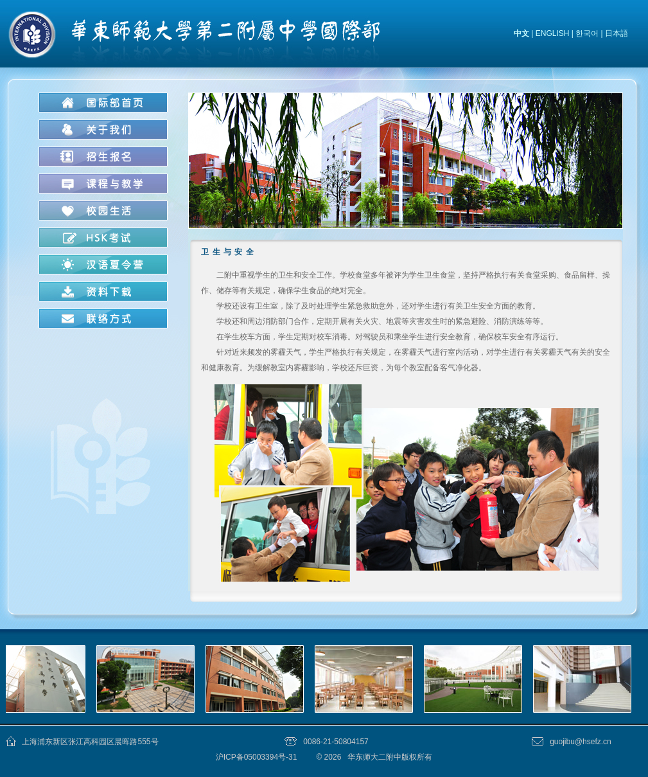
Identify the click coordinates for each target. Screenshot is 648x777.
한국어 (587, 33)
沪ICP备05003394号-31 (257, 757)
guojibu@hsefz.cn (580, 741)
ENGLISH (553, 33)
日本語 (616, 33)
